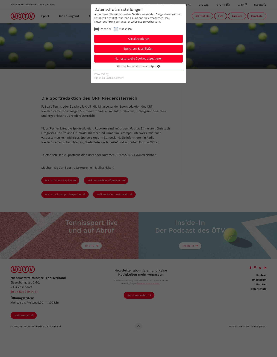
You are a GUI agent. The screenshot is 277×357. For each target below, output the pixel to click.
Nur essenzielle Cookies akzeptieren (139, 58)
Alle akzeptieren (138, 39)
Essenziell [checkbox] (105, 29)
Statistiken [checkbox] (125, 29)
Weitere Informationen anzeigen (138, 66)
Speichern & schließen (138, 49)
